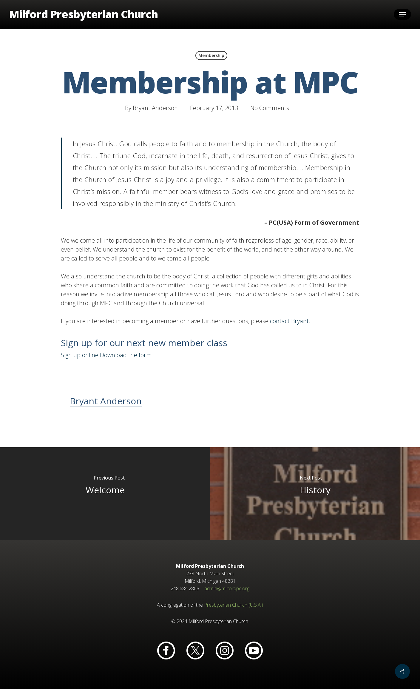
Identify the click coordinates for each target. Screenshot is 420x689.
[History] (315, 493)
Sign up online (79, 355)
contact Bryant (289, 321)
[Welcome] (105, 493)
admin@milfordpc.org (226, 588)
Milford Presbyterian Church (83, 14)
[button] (402, 14)
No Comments (269, 108)
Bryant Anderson (155, 108)
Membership (211, 55)
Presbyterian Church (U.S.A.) (233, 605)
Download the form (126, 355)
